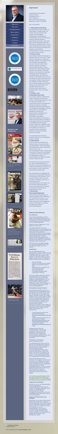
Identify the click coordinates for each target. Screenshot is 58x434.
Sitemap (16, 425)
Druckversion (10, 425)
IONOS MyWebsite (23, 429)
